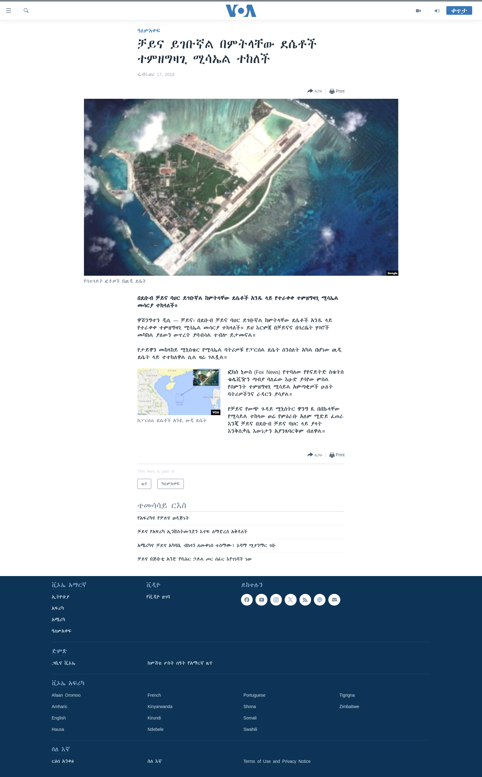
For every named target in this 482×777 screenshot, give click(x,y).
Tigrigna (347, 695)
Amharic (59, 706)
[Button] (314, 91)
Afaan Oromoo (66, 695)
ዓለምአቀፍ (148, 31)
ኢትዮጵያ (60, 597)
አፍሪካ (58, 608)
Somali (250, 718)
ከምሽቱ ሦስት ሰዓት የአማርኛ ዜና (180, 663)
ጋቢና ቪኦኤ (63, 663)
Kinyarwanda (160, 706)
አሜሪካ (58, 620)
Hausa (58, 729)
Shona (249, 706)
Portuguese (254, 695)
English (59, 718)
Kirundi (154, 718)
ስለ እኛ (155, 761)
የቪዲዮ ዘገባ (158, 597)
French (154, 695)
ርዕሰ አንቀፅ (63, 761)
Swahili (250, 729)
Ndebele (156, 729)
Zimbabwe (349, 706)
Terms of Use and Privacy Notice (277, 761)
